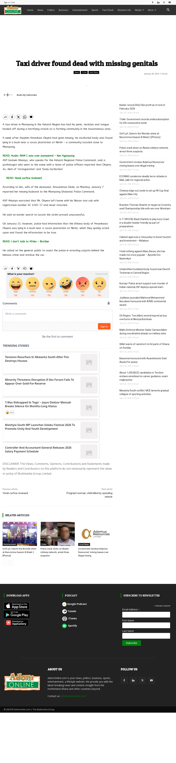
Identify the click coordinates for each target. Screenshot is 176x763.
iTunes (69, 618)
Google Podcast (74, 604)
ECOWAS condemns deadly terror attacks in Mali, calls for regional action (143, 178)
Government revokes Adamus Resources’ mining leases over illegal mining (93, 552)
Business (63, 10)
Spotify (69, 625)
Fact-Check (108, 10)
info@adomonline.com (73, 696)
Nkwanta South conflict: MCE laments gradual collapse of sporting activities (144, 392)
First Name (128, 620)
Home (30, 10)
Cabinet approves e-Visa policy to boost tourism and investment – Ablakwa (145, 239)
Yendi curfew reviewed (15, 493)
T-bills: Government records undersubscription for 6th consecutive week (144, 121)
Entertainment (80, 10)
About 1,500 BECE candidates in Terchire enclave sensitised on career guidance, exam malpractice (143, 376)
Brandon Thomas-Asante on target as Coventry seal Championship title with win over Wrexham (145, 207)
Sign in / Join (9, 2)
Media (139, 10)
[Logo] (14, 10)
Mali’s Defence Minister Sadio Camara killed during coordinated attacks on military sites (143, 331)
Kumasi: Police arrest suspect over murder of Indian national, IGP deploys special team (143, 285)
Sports (94, 10)
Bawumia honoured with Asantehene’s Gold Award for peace (143, 360)
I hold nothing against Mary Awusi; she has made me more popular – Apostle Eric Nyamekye (142, 255)
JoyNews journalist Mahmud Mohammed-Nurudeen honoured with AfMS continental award (142, 301)
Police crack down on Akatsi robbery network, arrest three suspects (54, 552)
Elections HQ (124, 10)
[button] (168, 10)
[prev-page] (5, 563)
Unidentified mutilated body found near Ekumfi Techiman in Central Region (144, 271)
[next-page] (10, 563)
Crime (84, 72)
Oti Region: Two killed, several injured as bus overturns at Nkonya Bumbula (143, 317)
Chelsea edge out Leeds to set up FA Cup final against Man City (144, 192)
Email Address (131, 609)
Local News (94, 72)
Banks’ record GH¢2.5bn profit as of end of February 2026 (142, 107)
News (40, 10)
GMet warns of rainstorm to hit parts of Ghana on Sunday (144, 346)
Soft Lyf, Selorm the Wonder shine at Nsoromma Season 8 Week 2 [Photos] (19, 552)
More (152, 10)
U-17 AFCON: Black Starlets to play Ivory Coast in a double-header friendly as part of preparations (144, 223)
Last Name (128, 631)
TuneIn (69, 611)
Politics (51, 10)
